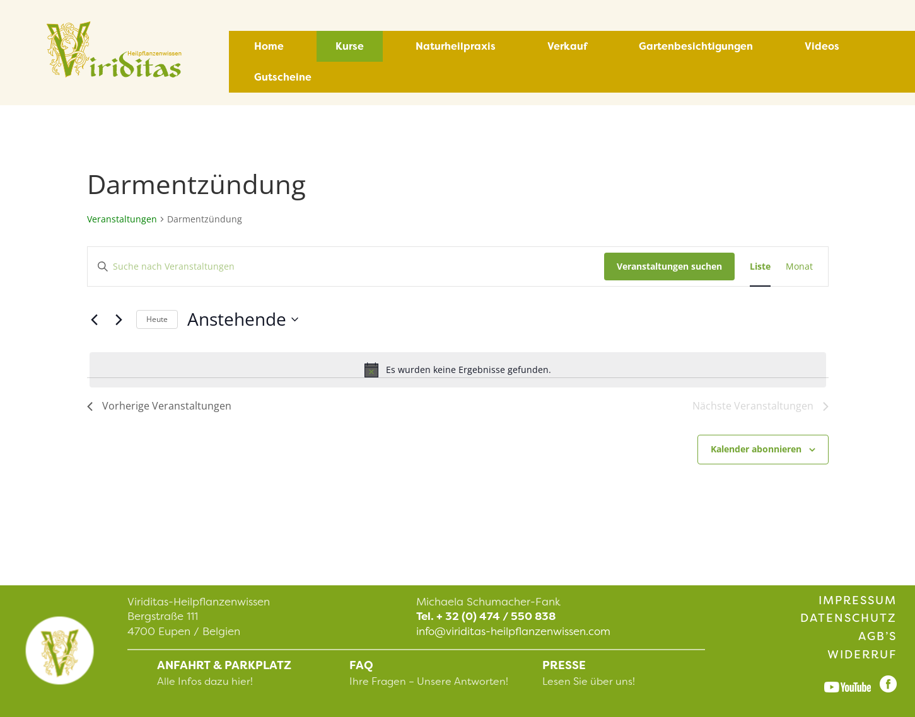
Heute (157, 319)
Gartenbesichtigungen (696, 46)
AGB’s (877, 636)
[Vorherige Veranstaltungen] (94, 319)
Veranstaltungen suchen (669, 266)
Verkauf (567, 46)
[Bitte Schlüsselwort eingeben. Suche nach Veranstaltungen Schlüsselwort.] (346, 267)
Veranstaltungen (122, 219)
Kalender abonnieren (756, 449)
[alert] (458, 369)
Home (269, 46)
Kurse (349, 46)
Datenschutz (848, 618)
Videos (822, 46)
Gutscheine (283, 77)
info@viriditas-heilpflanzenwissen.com (513, 631)
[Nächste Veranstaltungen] (119, 319)
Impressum (858, 600)
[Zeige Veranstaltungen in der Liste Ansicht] (760, 267)
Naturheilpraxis (456, 46)
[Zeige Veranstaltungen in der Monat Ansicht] (799, 267)
